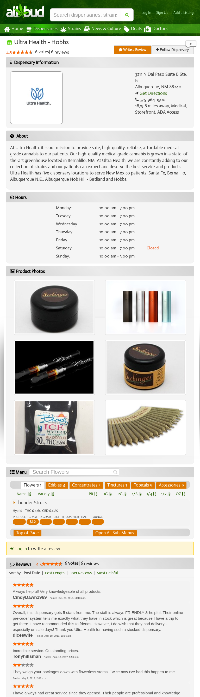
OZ (180, 493)
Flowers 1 (33, 485)
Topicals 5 (143, 485)
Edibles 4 (57, 485)
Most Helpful (109, 573)
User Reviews (82, 573)
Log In (148, 12)
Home (13, 29)
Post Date (32, 573)
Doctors (151, 29)
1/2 (166, 493)
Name (24, 493)
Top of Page (27, 533)
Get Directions (153, 87)
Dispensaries (40, 29)
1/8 (137, 493)
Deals (129, 29)
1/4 (151, 493)
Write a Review (133, 50)
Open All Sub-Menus (114, 533)
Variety (46, 493)
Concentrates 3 (87, 485)
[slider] (22, 52)
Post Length (56, 573)
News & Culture (99, 29)
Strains (69, 29)
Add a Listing (184, 12)
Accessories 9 (171, 485)
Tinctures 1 (117, 485)
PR (93, 493)
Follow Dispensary (173, 50)
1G (107, 493)
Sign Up (164, 12)
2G (122, 493)
